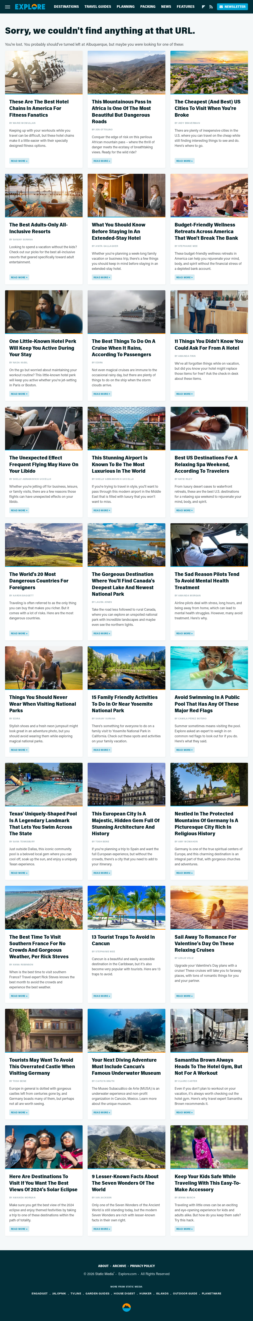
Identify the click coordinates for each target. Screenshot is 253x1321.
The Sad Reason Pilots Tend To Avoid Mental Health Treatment (207, 580)
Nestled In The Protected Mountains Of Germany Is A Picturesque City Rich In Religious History (206, 824)
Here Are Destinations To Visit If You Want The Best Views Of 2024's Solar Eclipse (43, 1183)
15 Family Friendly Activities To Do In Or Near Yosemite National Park (125, 703)
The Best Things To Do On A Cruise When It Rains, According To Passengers (123, 347)
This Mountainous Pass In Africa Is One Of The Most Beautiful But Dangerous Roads (121, 112)
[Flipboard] (203, 6)
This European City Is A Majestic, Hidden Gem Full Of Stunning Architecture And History (125, 824)
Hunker (145, 1293)
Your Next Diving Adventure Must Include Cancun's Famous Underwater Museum (126, 1066)
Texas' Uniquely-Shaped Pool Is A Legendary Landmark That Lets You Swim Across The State (43, 824)
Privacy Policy (142, 1266)
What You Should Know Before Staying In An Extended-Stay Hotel (118, 231)
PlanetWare (211, 1293)
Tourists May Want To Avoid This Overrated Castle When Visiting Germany (42, 1066)
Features (185, 6)
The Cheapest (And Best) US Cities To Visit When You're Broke (208, 108)
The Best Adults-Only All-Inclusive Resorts (38, 228)
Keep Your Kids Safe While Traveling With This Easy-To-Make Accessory (208, 1183)
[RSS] (211, 6)
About (103, 1266)
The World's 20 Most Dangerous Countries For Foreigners (38, 580)
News (166, 6)
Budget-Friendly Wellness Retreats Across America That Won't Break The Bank (206, 231)
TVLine (76, 1293)
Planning (126, 6)
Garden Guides (97, 1293)
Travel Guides (97, 6)
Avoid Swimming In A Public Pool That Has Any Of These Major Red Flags (207, 703)
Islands (162, 1293)
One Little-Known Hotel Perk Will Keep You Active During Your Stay (42, 347)
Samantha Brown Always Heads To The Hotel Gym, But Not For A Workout (208, 1066)
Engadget (40, 1293)
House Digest (124, 1293)
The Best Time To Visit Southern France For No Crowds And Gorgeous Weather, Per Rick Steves (38, 947)
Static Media (104, 1273)
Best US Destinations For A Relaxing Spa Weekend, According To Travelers (206, 464)
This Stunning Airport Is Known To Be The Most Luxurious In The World (119, 464)
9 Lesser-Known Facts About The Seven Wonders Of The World (125, 1183)
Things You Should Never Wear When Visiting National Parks (42, 703)
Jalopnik (59, 1293)
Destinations (66, 6)
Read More (18, 160)
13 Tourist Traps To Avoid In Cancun (123, 940)
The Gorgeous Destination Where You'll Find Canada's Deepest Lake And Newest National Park (123, 584)
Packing (147, 6)
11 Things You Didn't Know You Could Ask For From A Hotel (209, 344)
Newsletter (232, 7)
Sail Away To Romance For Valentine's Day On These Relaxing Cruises (205, 943)
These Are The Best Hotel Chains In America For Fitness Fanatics (39, 108)
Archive (119, 1266)
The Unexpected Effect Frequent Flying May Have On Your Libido (43, 464)
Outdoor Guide (185, 1293)
